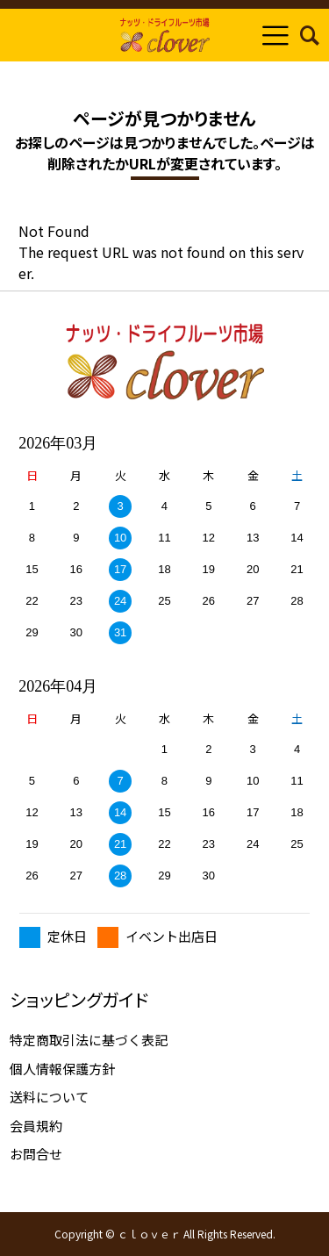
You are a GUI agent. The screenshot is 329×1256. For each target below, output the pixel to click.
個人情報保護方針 (62, 1068)
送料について (49, 1096)
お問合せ (36, 1154)
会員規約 (36, 1125)
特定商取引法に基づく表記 (89, 1039)
